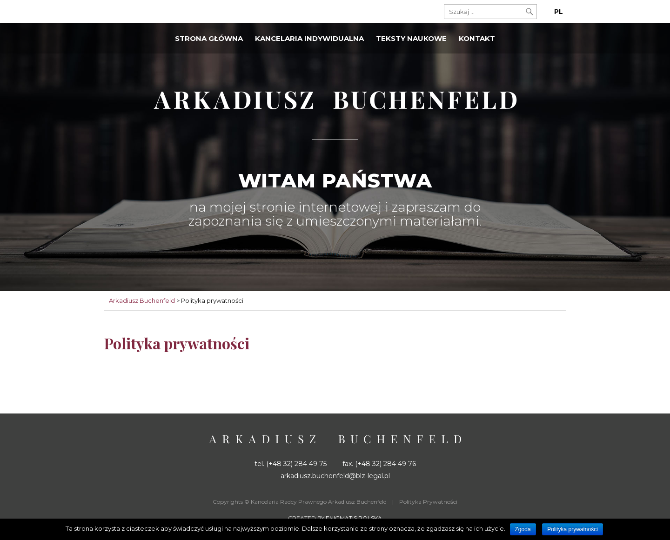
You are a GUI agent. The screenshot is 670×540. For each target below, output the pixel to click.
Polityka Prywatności (428, 501)
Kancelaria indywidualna (309, 38)
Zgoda (523, 529)
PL (558, 11)
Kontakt (477, 38)
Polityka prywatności (572, 529)
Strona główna (209, 38)
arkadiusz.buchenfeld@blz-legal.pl (335, 476)
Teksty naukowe (411, 38)
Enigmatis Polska (354, 517)
